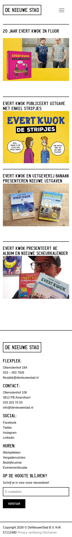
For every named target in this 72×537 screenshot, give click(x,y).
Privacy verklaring (29, 532)
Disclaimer (49, 532)
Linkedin (8, 437)
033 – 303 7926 (13, 372)
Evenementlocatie (15, 467)
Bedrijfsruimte (12, 462)
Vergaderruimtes (14, 457)
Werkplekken (12, 452)
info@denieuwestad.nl (18, 407)
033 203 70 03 (12, 402)
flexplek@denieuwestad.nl (21, 377)
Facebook (9, 422)
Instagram (10, 432)
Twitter (7, 427)
